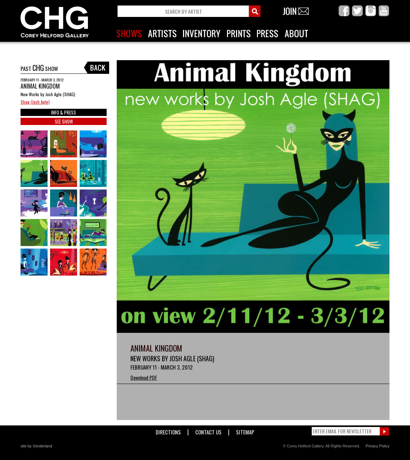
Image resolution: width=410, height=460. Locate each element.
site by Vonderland (36, 446)
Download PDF (143, 377)
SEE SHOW (64, 121)
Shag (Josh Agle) (35, 102)
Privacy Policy (377, 446)
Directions (168, 430)
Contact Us (208, 430)
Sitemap (245, 430)
